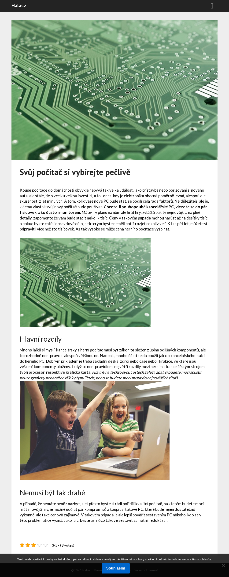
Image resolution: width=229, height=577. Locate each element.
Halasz (18, 5)
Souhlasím (115, 568)
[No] (223, 565)
